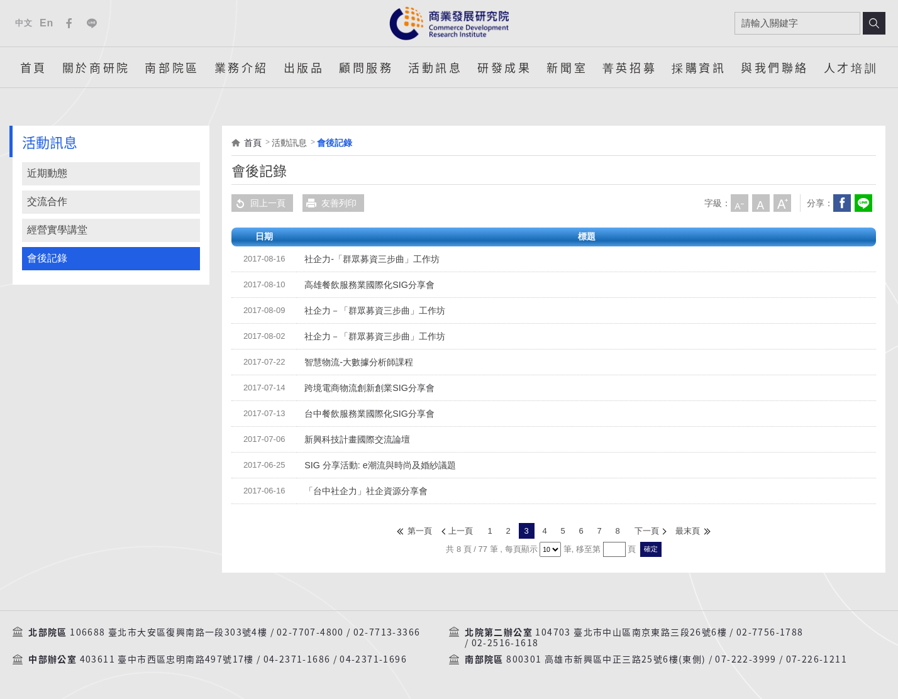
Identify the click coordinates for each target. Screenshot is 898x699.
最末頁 (687, 531)
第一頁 (420, 531)
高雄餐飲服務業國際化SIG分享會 (369, 285)
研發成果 (504, 67)
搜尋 (874, 23)
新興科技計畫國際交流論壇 (357, 439)
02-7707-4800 (310, 631)
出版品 (304, 67)
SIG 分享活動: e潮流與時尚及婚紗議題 (379, 465)
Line (91, 23)
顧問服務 (366, 67)
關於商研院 (96, 67)
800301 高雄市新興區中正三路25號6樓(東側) (606, 659)
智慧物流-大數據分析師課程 (358, 362)
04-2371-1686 (297, 659)
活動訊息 (435, 67)
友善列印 (329, 203)
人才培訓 (851, 67)
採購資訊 (699, 67)
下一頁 (647, 531)
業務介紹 (241, 67)
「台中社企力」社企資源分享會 (366, 491)
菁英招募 (629, 67)
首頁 (33, 67)
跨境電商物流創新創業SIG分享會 (369, 388)
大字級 (782, 203)
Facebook (69, 23)
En (46, 23)
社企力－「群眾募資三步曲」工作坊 (374, 310)
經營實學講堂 (57, 229)
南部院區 (172, 67)
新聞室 (566, 67)
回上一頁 (258, 203)
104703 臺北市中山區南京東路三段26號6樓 (631, 631)
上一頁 (461, 531)
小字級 (739, 203)
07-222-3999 (745, 659)
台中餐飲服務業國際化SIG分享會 (369, 414)
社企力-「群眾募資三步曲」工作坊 (372, 259)
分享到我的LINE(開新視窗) (863, 203)
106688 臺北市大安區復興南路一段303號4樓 (168, 631)
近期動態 (47, 173)
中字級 (761, 203)
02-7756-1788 (770, 631)
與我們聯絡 (775, 67)
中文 (23, 23)
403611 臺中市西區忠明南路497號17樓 (167, 659)
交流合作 (47, 201)
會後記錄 (47, 258)
